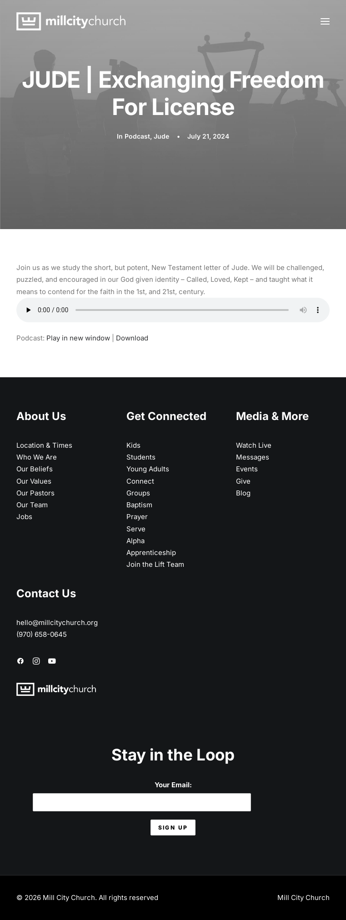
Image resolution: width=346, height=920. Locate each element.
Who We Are (36, 457)
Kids (133, 445)
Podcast (137, 136)
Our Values (33, 481)
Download (132, 338)
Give (243, 481)
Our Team (32, 504)
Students (140, 457)
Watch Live (253, 445)
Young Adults (147, 469)
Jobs (24, 516)
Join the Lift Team (155, 564)
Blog (243, 493)
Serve (135, 529)
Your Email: (142, 795)
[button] (325, 21)
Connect (140, 481)
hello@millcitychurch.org (57, 622)
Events (247, 469)
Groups (138, 493)
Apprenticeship (151, 552)
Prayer (137, 516)
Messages (252, 457)
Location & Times (44, 445)
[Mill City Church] (70, 21)
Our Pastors (35, 493)
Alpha (135, 540)
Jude (161, 136)
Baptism (139, 504)
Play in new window (78, 338)
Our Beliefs (34, 469)
